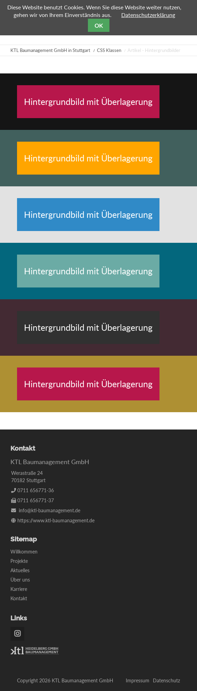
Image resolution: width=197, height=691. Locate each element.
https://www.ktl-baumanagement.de (56, 520)
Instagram (17, 634)
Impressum (137, 680)
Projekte (19, 561)
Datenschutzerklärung (148, 14)
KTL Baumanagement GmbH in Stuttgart (50, 50)
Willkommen (24, 552)
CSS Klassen (109, 50)
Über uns (20, 580)
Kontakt (18, 598)
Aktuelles (20, 570)
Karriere (18, 589)
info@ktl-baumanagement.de (49, 510)
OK (99, 25)
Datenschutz (166, 680)
